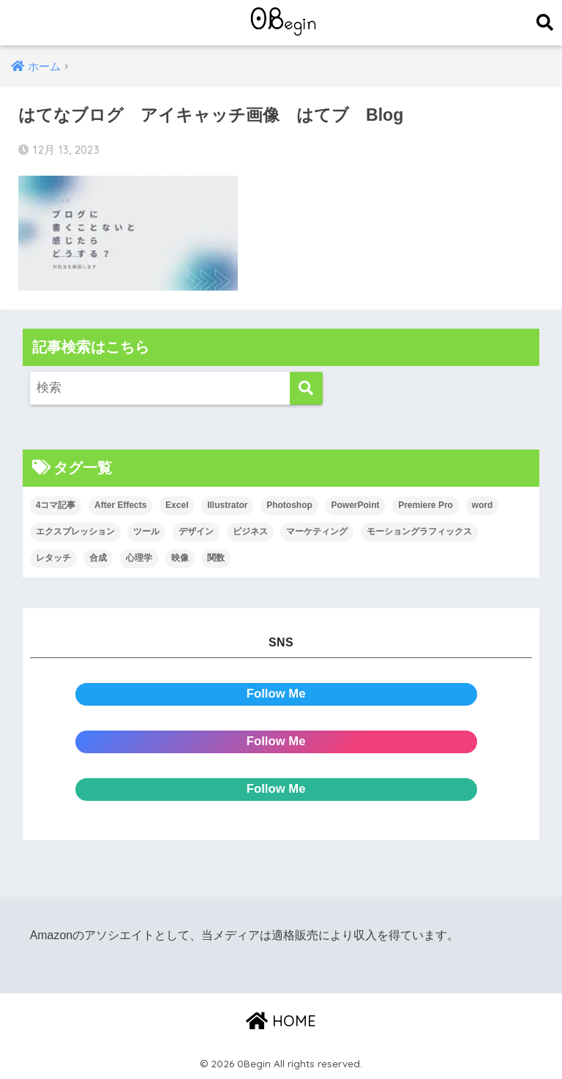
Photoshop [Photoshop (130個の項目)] (289, 505)
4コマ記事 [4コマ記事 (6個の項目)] (56, 505)
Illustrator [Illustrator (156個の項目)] (227, 505)
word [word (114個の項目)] (482, 505)
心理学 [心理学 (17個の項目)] (139, 558)
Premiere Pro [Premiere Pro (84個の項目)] (425, 505)
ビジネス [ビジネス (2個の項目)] (250, 531)
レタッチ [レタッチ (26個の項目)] (53, 558)
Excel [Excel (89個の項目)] (176, 505)
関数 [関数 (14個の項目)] (216, 558)
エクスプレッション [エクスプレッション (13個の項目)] (75, 531)
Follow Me (276, 694)
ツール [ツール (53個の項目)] (146, 531)
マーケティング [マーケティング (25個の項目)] (317, 531)
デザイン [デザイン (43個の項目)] (196, 531)
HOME (281, 1021)
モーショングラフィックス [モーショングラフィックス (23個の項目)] (419, 531)
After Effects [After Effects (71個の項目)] (120, 505)
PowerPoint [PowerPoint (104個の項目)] (355, 505)
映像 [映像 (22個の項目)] (180, 558)
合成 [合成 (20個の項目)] (98, 558)
